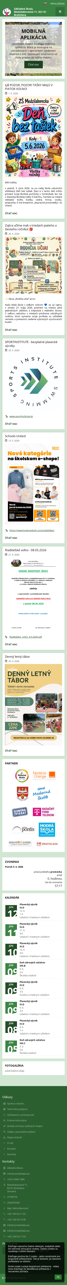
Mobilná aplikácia (33, 34)
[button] (45, 3)
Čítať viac (33, 64)
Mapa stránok (14, 1137)
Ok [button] (58, 1277)
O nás (10, 1143)
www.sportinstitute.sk (19, 416)
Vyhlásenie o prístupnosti (20, 1114)
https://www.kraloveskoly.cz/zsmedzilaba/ (29, 530)
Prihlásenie (57, 3)
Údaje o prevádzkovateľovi (21, 1131)
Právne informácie (16, 1120)
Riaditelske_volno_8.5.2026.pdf (23, 636)
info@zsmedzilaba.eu (18, 1173)
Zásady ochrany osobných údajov (25, 1126)
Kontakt (11, 1148)
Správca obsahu (15, 1103)
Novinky (11, 1154)
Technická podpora (17, 1109)
